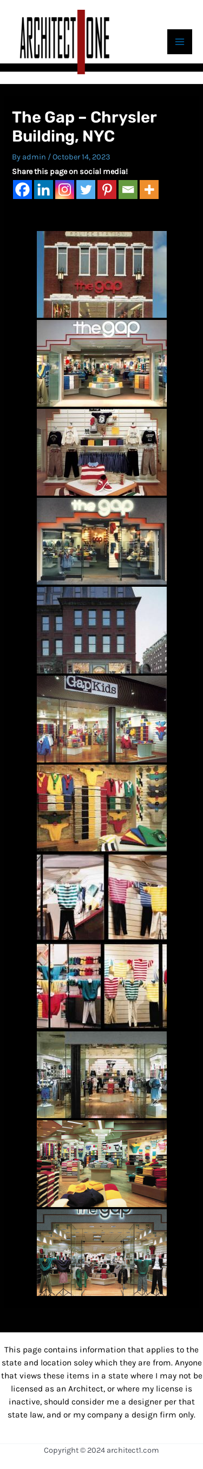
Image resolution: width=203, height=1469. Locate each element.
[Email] (128, 189)
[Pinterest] (106, 189)
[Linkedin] (43, 189)
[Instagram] (64, 189)
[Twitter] (85, 189)
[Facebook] (22, 189)
